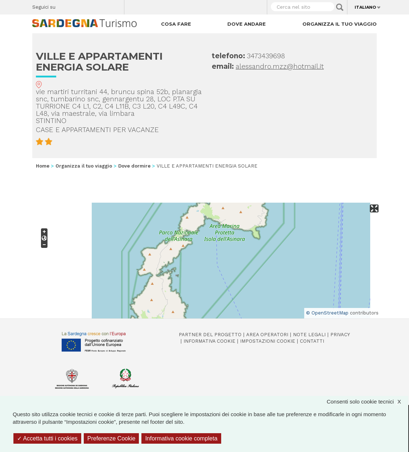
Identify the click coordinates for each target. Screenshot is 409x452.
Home (42, 166)
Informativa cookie (209, 341)
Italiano (365, 7)
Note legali (309, 334)
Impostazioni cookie (267, 341)
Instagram (90, 5)
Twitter (77, 5)
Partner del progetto (210, 334)
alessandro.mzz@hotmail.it (280, 66)
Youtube (115, 5)
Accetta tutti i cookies (47, 438)
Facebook (65, 5)
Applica (339, 7)
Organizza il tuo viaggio (339, 24)
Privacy (340, 334)
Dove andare (246, 24)
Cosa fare (176, 24)
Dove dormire (134, 166)
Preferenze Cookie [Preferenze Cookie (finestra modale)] (111, 438)
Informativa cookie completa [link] (181, 438)
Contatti (312, 341)
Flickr (103, 5)
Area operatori (267, 334)
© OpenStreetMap (327, 313)
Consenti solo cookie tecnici (367, 401)
